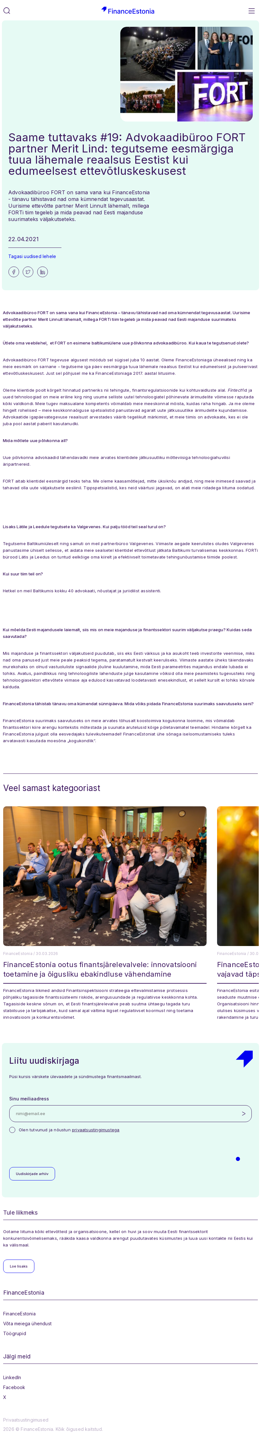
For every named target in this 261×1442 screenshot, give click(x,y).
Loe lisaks (19, 1266)
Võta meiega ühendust (27, 1323)
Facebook (14, 1387)
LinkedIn (12, 1377)
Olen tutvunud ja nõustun (69, 1129)
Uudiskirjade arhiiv (32, 1174)
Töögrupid (14, 1333)
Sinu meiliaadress (29, 1098)
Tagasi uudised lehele (32, 256)
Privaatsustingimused (25, 1420)
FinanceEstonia (19, 1313)
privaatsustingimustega (95, 1129)
